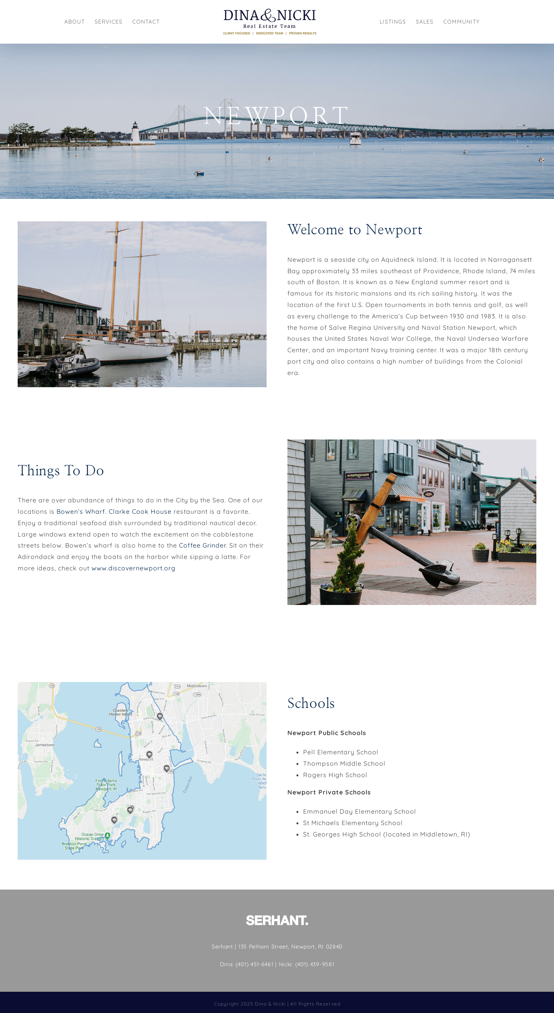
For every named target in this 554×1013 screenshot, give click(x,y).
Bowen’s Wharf (81, 511)
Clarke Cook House (140, 511)
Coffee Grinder (202, 545)
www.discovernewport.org (133, 568)
